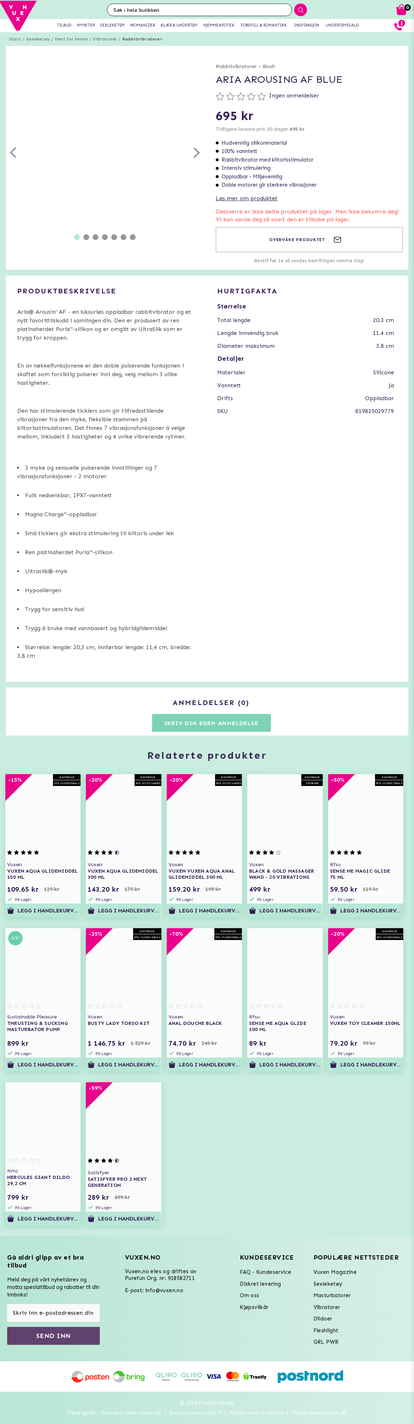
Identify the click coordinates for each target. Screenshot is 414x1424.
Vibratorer (105, 39)
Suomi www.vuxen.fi (195, 1413)
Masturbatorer (332, 1295)
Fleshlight (325, 1330)
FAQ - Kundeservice (265, 1272)
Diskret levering (260, 1284)
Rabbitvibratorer (142, 39)
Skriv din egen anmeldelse (211, 723)
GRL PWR (326, 1342)
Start (15, 39)
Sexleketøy (38, 39)
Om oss (249, 1295)
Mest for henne (71, 39)
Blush (269, 66)
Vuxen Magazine (335, 1272)
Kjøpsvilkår (254, 1307)
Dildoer (322, 1318)
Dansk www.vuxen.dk (319, 1413)
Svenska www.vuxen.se (131, 1413)
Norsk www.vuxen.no (257, 1413)
